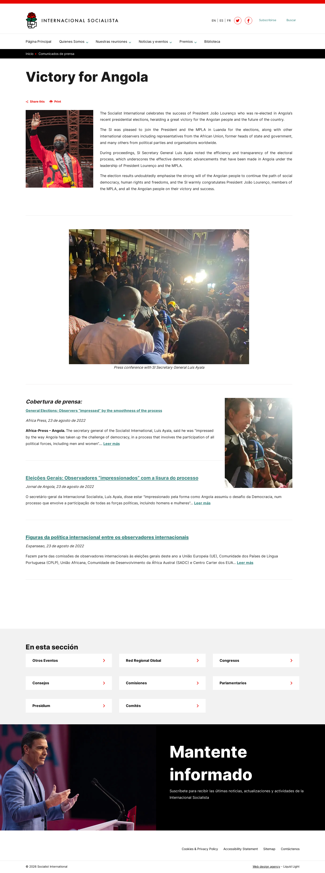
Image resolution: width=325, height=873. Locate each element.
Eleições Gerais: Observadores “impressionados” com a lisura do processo (112, 480)
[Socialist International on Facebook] (248, 21)
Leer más (111, 445)
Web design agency (266, 866)
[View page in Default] (212, 20)
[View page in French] (227, 20)
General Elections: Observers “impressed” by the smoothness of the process (94, 412)
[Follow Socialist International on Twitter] (238, 21)
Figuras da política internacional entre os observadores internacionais (107, 539)
